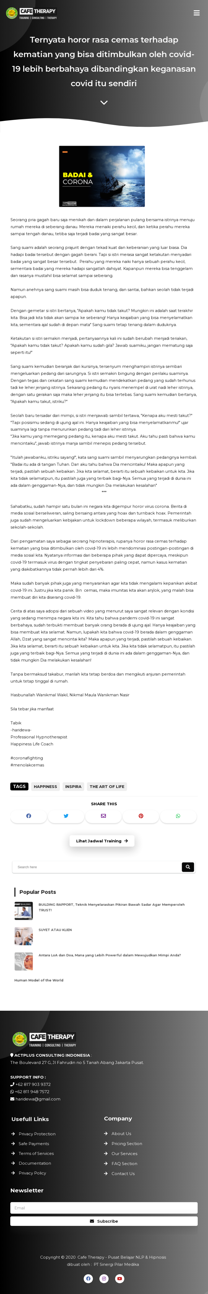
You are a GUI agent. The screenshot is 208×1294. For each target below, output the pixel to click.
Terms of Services (37, 1153)
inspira (73, 786)
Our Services (124, 1153)
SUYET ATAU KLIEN (63, 930)
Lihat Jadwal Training (102, 841)
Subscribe (104, 1221)
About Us (121, 1133)
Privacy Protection (38, 1134)
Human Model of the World (46, 975)
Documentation (36, 1162)
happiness (45, 786)
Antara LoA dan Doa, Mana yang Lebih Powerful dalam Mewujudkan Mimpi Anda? (110, 952)
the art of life (107, 786)
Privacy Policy (34, 1171)
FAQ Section (124, 1163)
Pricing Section (127, 1143)
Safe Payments (35, 1144)
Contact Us (123, 1173)
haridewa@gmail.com (37, 1099)
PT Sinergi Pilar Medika (115, 1264)
